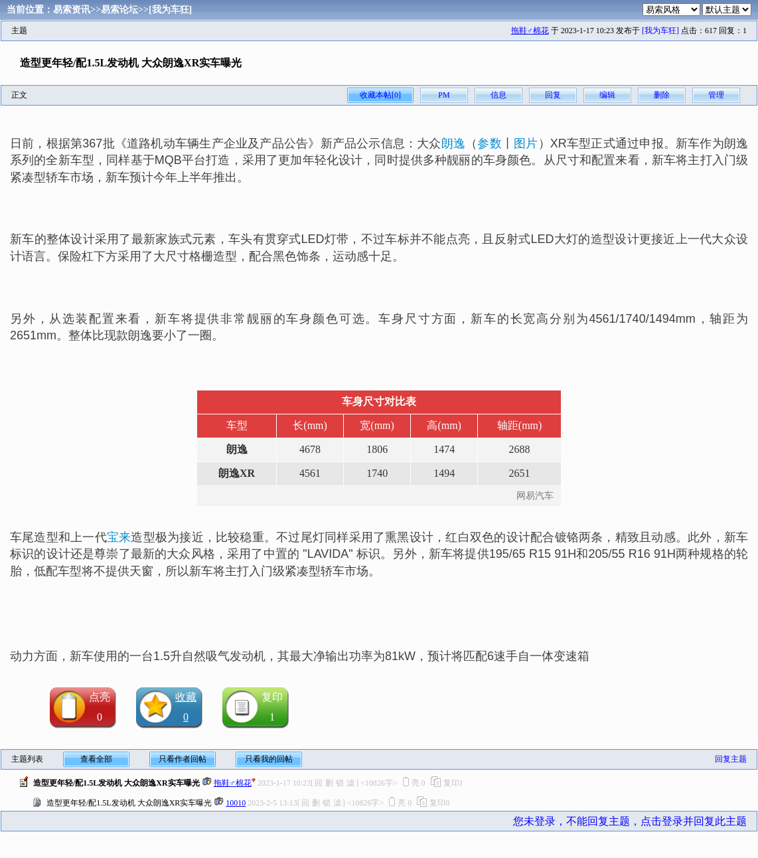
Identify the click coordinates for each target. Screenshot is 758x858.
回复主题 (731, 759)
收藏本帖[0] (380, 95)
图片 (526, 143)
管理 (716, 95)
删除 (662, 95)
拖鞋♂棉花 (530, 30)
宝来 (119, 537)
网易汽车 (535, 496)
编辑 (607, 95)
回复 (553, 95)
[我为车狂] (170, 10)
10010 (236, 803)
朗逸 (453, 143)
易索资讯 (71, 10)
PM (443, 95)
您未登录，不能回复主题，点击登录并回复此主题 (630, 821)
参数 (489, 143)
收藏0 (185, 707)
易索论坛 (119, 10)
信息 (498, 95)
